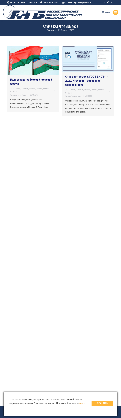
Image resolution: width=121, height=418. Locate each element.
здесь (82, 403)
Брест (17, 88)
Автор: (19, 95)
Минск (46, 88)
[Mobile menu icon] (115, 12)
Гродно (39, 88)
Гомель (32, 88)
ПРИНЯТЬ (102, 403)
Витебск (24, 88)
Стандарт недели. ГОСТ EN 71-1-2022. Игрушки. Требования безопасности (86, 80)
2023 (12, 88)
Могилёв (13, 92)
